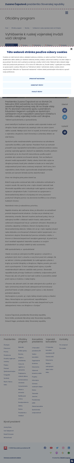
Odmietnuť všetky (37, 85)
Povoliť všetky (37, 92)
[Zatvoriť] (71, 48)
